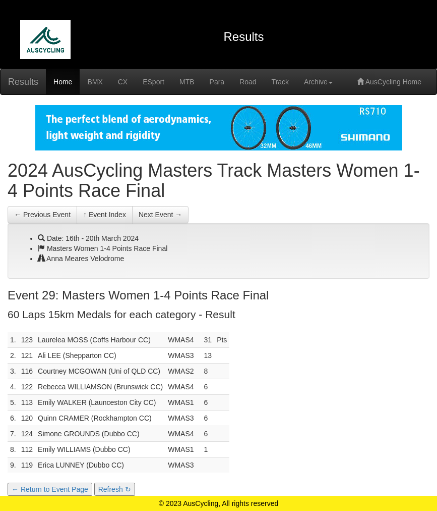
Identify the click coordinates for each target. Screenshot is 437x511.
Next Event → (160, 215)
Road (247, 82)
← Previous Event (42, 215)
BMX (94, 82)
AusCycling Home (389, 82)
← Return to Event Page (50, 489)
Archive (318, 82)
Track (280, 82)
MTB (187, 82)
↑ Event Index (104, 215)
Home (62, 82)
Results (23, 82)
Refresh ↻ (114, 489)
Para (217, 82)
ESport (153, 82)
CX (123, 82)
